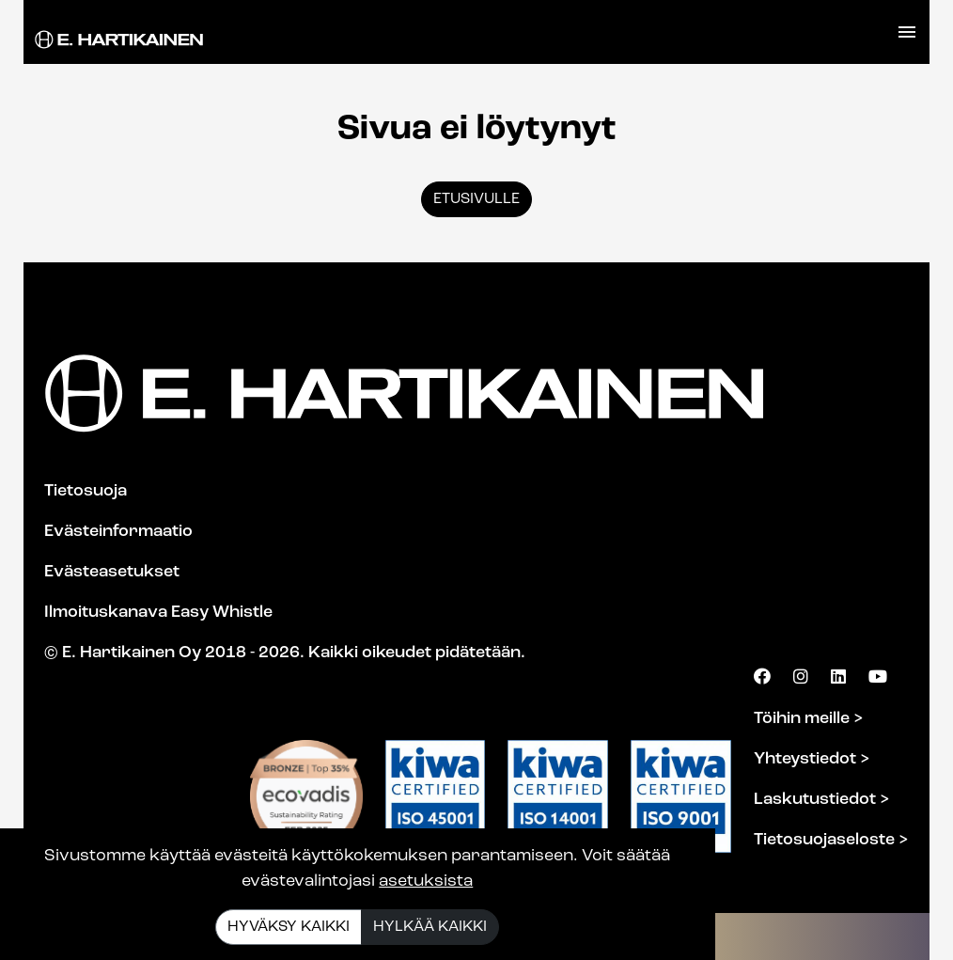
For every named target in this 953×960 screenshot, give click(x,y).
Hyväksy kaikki (288, 927)
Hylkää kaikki (430, 927)
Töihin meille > (809, 719)
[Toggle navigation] (907, 32)
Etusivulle (476, 199)
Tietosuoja (85, 491)
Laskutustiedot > (822, 800)
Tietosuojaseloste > (831, 840)
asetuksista (426, 881)
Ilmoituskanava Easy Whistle (158, 613)
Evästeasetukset (112, 572)
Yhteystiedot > (812, 759)
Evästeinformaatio (118, 532)
